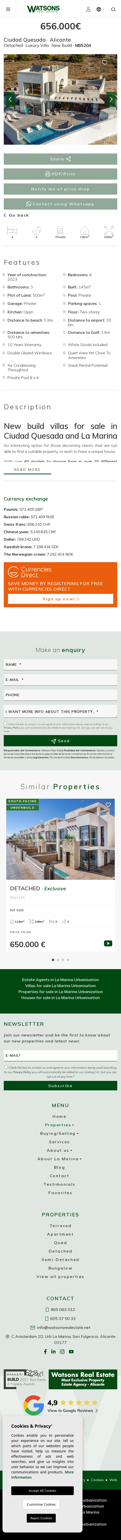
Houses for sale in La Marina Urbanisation (60, 997)
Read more (27, 470)
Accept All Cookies (42, 1490)
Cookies (97, 1480)
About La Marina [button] (58, 1158)
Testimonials (60, 1184)
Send (60, 741)
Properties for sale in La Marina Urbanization (60, 991)
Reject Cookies (41, 1518)
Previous (10, 99)
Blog (59, 1167)
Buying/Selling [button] (58, 1133)
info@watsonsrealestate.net (60, 1327)
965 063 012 (60, 1309)
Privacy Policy (12, 727)
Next (111, 99)
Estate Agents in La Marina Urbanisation (60, 979)
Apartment (60, 1234)
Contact (60, 1175)
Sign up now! (60, 598)
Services (59, 1141)
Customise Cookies (41, 1504)
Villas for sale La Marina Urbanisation (60, 985)
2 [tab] (58, 960)
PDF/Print (60, 174)
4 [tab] (68, 960)
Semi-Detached (60, 1259)
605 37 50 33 (60, 1318)
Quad (60, 1242)
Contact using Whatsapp (60, 203)
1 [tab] (53, 960)
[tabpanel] (60, 875)
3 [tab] (63, 960)
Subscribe (60, 1085)
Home (59, 1116)
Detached (60, 1251)
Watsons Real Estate (43, 8)
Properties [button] (58, 1124)
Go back (16, 215)
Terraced (61, 1225)
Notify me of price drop (60, 188)
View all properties (60, 1276)
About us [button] (58, 1150)
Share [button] (60, 159)
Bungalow (60, 1268)
